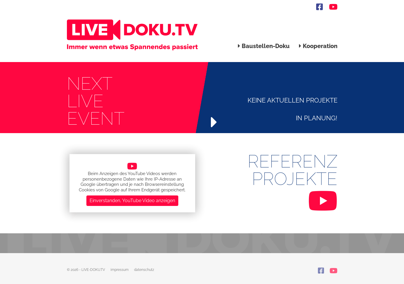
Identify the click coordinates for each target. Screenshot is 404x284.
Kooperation (318, 46)
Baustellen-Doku (264, 46)
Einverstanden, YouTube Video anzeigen (132, 200)
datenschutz (144, 270)
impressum (120, 270)
